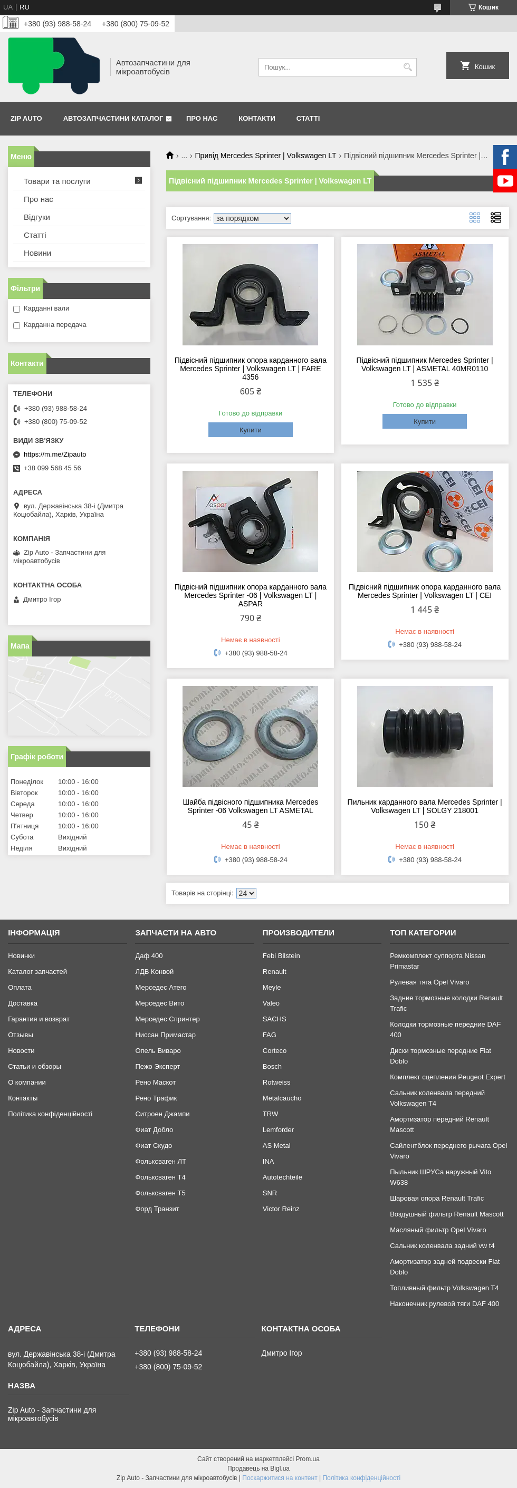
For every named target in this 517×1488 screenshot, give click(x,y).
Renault (274, 971)
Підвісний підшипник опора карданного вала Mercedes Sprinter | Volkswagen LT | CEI (425, 591)
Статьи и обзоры (34, 1066)
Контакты (22, 1098)
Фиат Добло (154, 1130)
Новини (37, 252)
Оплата (20, 987)
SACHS (274, 1019)
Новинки (21, 956)
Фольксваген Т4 (160, 1177)
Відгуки (37, 216)
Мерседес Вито (159, 1003)
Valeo (271, 1003)
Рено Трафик (156, 1098)
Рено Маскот (155, 1082)
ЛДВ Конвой (154, 971)
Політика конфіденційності (50, 1114)
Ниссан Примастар (165, 1035)
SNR (270, 1193)
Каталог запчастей (37, 971)
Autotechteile (282, 1177)
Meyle (272, 987)
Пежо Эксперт (157, 1066)
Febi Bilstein (281, 956)
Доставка (22, 1003)
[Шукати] (407, 67)
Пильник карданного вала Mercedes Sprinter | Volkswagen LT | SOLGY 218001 (425, 806)
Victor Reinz (281, 1209)
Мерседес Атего (160, 987)
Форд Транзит (157, 1209)
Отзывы (20, 1035)
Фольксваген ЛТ (160, 1161)
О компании (27, 1082)
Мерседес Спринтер (167, 1019)
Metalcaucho (282, 1098)
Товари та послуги (57, 181)
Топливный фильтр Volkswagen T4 (444, 1288)
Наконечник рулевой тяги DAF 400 (444, 1304)
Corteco (275, 1051)
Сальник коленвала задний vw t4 (442, 1246)
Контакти (256, 118)
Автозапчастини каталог (113, 118)
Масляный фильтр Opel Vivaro (438, 1230)
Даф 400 (148, 956)
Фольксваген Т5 (160, 1193)
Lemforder (278, 1130)
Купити (251, 430)
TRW (270, 1114)
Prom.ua (308, 1459)
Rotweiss (277, 1082)
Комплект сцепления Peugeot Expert (447, 1077)
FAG (269, 1035)
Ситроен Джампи (162, 1114)
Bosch (272, 1066)
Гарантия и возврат (39, 1019)
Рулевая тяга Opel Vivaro (429, 982)
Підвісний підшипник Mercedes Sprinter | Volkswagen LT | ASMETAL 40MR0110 (425, 364)
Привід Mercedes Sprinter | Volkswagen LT (266, 155)
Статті (308, 118)
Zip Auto (26, 118)
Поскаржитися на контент (279, 1478)
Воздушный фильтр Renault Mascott (446, 1214)
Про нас (201, 118)
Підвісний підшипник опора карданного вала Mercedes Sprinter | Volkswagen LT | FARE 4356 (251, 368)
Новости (21, 1051)
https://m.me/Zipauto (55, 454)
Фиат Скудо (153, 1145)
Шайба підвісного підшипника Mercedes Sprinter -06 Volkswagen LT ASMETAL (250, 806)
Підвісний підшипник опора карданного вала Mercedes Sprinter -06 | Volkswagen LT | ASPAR (251, 595)
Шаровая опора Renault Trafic (437, 1198)
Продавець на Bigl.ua (258, 1468)
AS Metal (277, 1145)
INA (268, 1161)
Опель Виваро (157, 1051)
